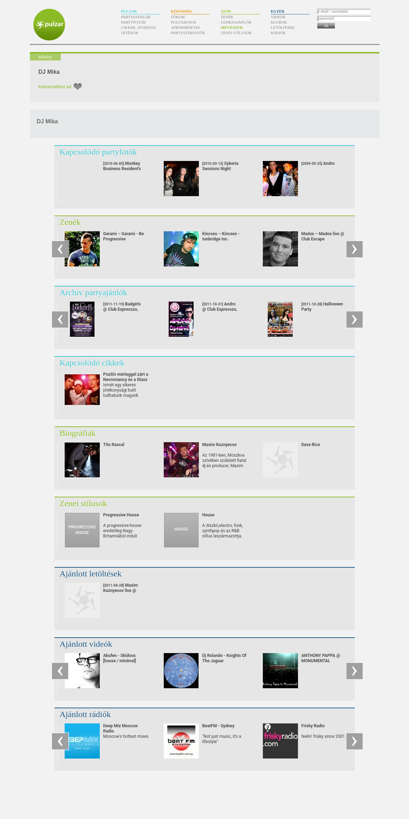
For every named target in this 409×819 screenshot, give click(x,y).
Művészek (232, 27)
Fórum (178, 17)
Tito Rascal (113, 444)
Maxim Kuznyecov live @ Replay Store (120, 590)
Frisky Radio (313, 725)
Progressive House (121, 514)
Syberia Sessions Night (220, 166)
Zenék (227, 17)
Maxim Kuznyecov (219, 444)
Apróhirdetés (185, 27)
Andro (318, 163)
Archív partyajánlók (94, 292)
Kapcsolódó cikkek (92, 362)
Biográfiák (78, 433)
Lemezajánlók (236, 22)
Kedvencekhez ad (55, 86)
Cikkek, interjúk (138, 27)
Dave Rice (310, 444)
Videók (278, 17)
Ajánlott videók (86, 644)
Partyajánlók (136, 17)
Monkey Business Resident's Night (122, 168)
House (208, 514)
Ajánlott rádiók (85, 714)
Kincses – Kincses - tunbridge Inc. (221, 236)
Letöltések (283, 27)
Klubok (279, 22)
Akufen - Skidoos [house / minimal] (119, 658)
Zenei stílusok (236, 33)
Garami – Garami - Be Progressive (123, 236)
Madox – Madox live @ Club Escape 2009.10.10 (322, 239)
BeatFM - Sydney (218, 725)
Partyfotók (133, 22)
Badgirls (122, 309)
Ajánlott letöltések (91, 573)
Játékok (130, 33)
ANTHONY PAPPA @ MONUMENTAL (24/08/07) (320, 661)
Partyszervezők (188, 33)
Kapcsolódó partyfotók (98, 151)
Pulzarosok (184, 22)
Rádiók (278, 33)
